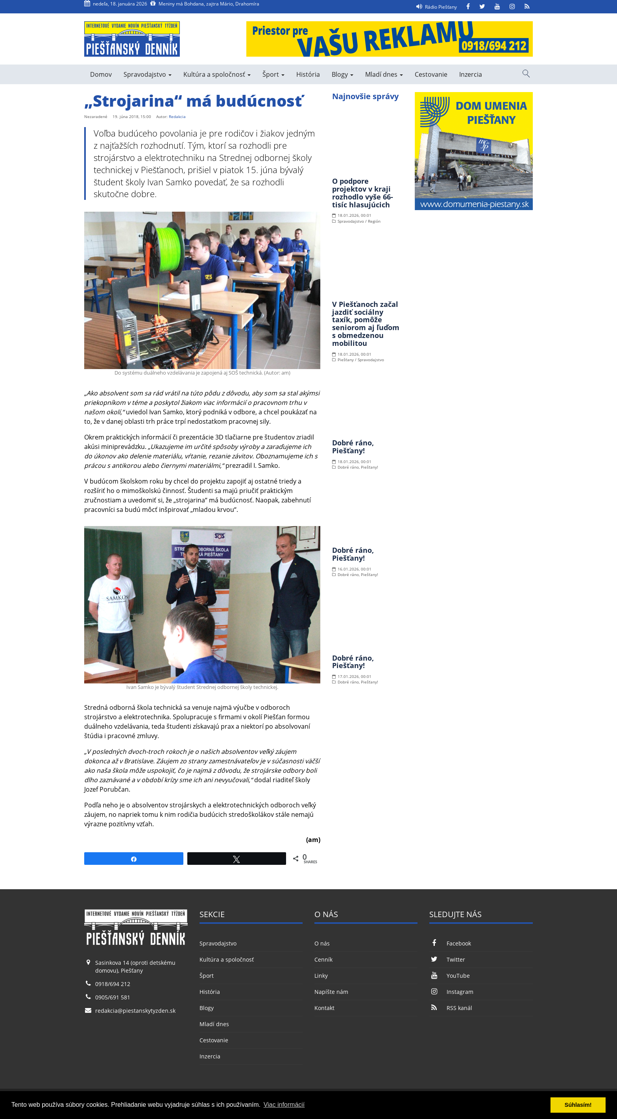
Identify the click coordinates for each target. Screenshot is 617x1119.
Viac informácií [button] (284, 1104)
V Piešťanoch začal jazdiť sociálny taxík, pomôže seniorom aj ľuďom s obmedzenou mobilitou (365, 323)
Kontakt (324, 1008)
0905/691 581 (112, 997)
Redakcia (177, 116)
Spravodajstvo (148, 74)
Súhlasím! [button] (578, 1105)
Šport (273, 74)
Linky (321, 975)
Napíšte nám (331, 991)
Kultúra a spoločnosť (217, 74)
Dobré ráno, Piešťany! (353, 446)
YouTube (449, 975)
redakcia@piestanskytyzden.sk (135, 1010)
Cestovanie (431, 74)
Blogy (342, 74)
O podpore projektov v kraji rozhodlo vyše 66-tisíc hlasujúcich (362, 192)
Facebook (450, 943)
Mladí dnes (384, 74)
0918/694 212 (112, 984)
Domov (101, 74)
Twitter (447, 959)
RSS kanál (450, 1008)
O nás (322, 943)
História (308, 74)
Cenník (323, 959)
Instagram (451, 991)
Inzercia (470, 74)
